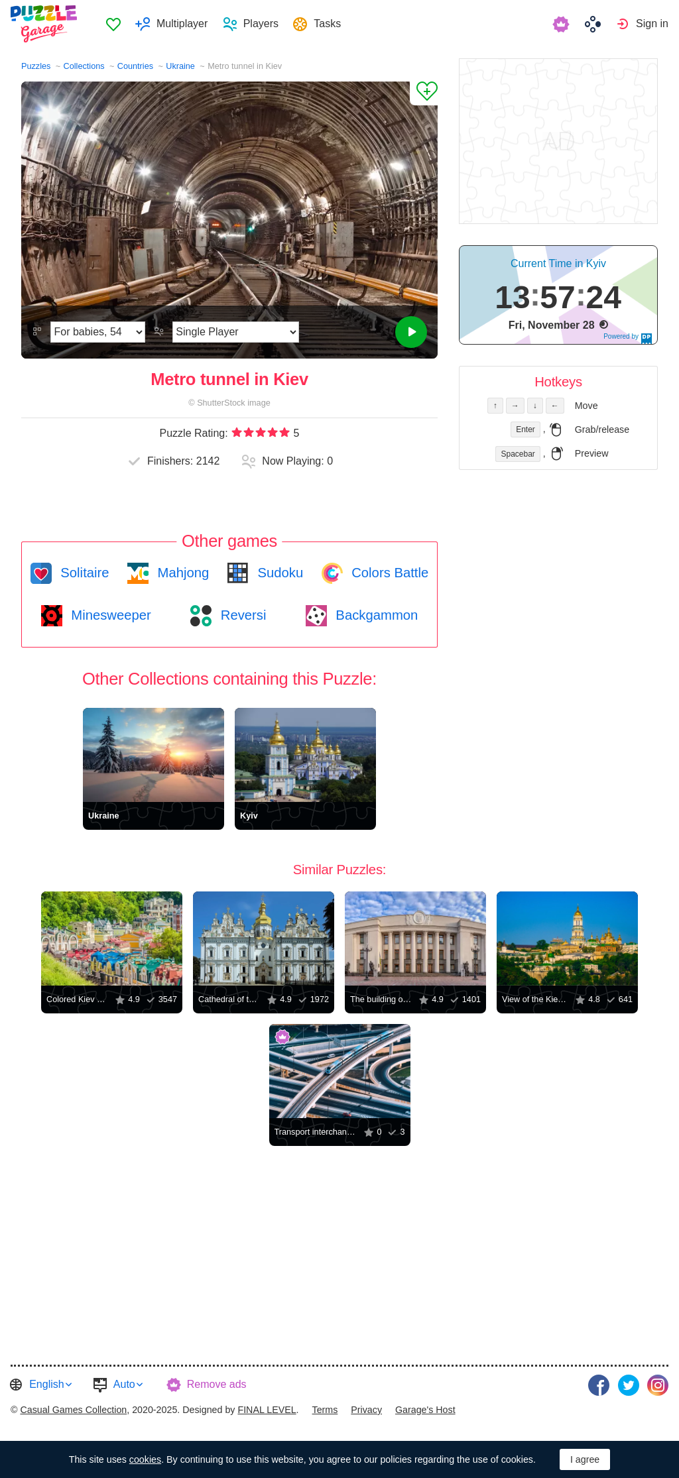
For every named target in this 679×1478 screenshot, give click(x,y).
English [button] (46, 1384)
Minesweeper (109, 615)
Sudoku (278, 572)
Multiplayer (182, 23)
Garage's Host (425, 1409)
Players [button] (260, 23)
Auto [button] (124, 1384)
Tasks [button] (327, 23)
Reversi (241, 615)
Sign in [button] (652, 23)
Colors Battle (388, 572)
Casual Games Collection (73, 1409)
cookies (145, 1459)
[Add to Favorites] (424, 93)
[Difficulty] (97, 332)
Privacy (366, 1409)
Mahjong (181, 572)
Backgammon (375, 615)
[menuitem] (113, 24)
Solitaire (83, 572)
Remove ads (217, 1384)
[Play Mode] (235, 332)
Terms (325, 1409)
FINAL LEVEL (266, 1409)
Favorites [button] (113, 24)
